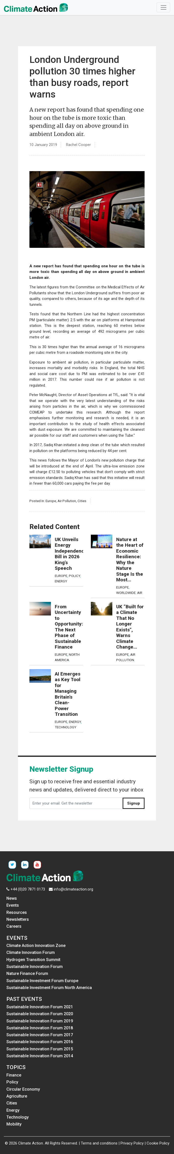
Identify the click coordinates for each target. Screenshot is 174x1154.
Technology (65, 727)
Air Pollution (67, 501)
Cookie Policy (158, 1143)
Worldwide (126, 593)
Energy (61, 581)
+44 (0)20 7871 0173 (27, 889)
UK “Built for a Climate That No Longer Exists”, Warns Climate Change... (130, 627)
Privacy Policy (132, 1143)
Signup (133, 803)
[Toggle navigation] (163, 7)
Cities (82, 501)
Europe (51, 501)
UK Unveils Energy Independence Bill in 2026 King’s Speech (71, 554)
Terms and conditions (99, 1143)
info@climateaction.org (73, 889)
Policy (74, 576)
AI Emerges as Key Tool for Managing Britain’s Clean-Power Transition (67, 694)
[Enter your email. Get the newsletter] (76, 803)
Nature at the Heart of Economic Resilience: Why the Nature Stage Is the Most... (129, 560)
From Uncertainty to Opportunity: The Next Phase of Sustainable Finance (69, 627)
